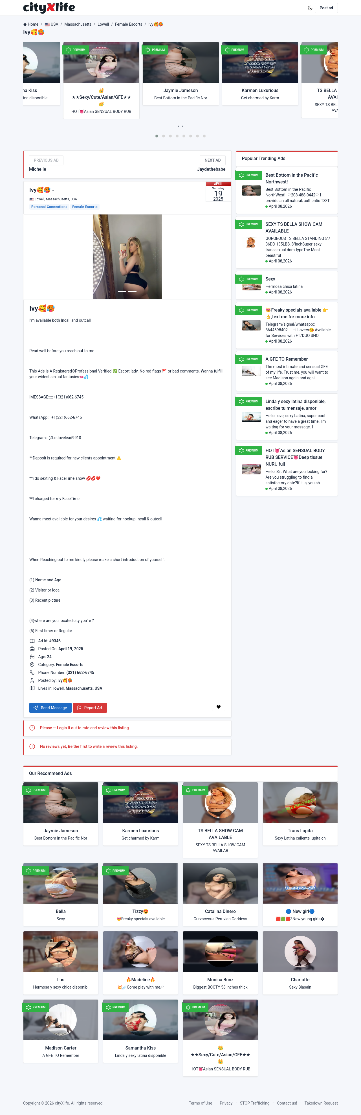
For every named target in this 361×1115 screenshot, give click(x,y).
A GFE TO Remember (286, 359)
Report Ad (89, 708)
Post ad (326, 8)
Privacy (226, 1103)
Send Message (50, 708)
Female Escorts (128, 24)
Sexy (270, 279)
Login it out (67, 728)
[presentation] (178, 126)
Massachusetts (77, 24)
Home (33, 24)
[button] (156, 136)
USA (51, 24)
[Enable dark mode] (310, 8)
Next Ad (213, 160)
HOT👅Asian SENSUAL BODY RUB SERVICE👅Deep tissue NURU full (295, 457)
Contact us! (287, 1103)
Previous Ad (46, 160)
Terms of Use (200, 1103)
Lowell (103, 24)
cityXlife (62, 1103)
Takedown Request (321, 1103)
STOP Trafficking (255, 1103)
